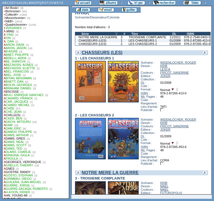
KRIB (163, 66)
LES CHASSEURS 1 (142, 40)
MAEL (164, 186)
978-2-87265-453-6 (197, 44)
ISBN (190, 33)
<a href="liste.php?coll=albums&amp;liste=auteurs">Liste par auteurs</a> (35, 99)
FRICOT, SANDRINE (174, 72)
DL (174, 33)
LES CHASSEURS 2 (142, 44)
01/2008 (175, 40)
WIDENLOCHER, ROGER (178, 62)
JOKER (165, 76)
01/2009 (175, 44)
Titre (134, 33)
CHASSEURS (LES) (92, 40)
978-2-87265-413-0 (197, 40)
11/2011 (175, 37)
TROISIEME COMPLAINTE (147, 37)
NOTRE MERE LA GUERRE (98, 37)
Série (85, 33)
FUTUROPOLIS (171, 193)
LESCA (165, 69)
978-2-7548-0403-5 (197, 37)
